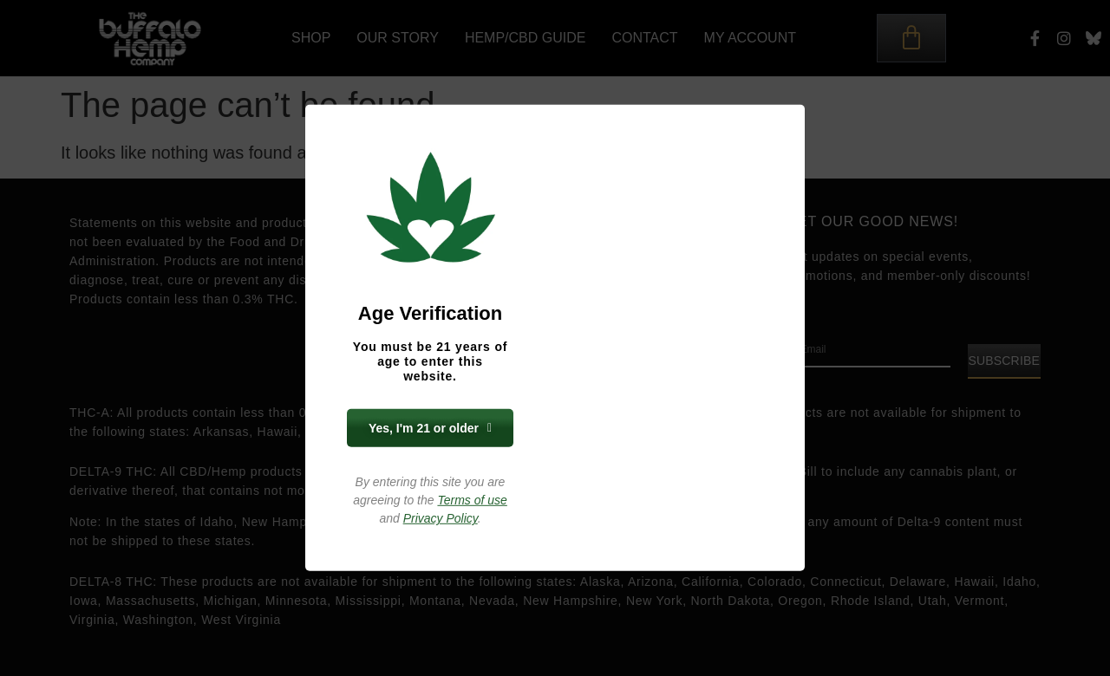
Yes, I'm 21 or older (430, 428)
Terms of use (471, 500)
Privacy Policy (440, 518)
